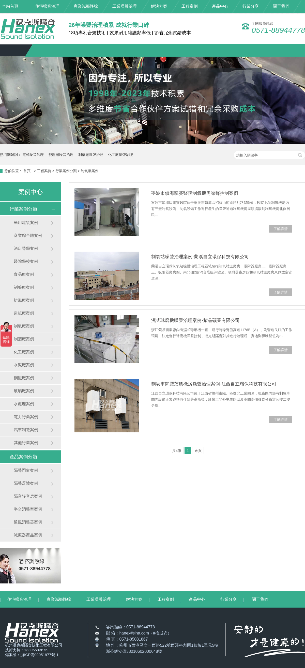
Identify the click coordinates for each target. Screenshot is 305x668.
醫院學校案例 (26, 261)
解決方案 (159, 6)
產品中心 (220, 6)
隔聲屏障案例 (26, 483)
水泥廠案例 (24, 365)
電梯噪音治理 (33, 155)
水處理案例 (24, 404)
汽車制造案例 (26, 430)
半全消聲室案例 (28, 509)
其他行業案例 (26, 443)
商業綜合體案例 (28, 235)
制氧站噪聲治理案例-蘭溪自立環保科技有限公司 (200, 256)
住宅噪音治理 (47, 6)
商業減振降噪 (86, 6)
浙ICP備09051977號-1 (39, 655)
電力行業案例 (26, 417)
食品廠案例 (24, 274)
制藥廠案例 (24, 287)
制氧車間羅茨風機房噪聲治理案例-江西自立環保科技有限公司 (213, 383)
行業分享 (250, 6)
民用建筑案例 (26, 222)
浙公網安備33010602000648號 (134, 651)
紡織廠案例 (24, 300)
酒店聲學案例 (26, 248)
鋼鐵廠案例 (24, 378)
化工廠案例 (24, 352)
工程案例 (189, 6)
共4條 (176, 451)
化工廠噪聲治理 (120, 155)
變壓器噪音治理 (61, 155)
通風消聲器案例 (28, 522)
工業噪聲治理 (124, 6)
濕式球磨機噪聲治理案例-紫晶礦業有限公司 (195, 320)
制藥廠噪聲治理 (90, 155)
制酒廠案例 (24, 339)
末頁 (198, 451)
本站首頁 (10, 6)
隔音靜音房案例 (28, 496)
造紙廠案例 (24, 313)
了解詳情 (280, 229)
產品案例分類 (23, 456)
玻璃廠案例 (24, 391)
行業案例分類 (66, 171)
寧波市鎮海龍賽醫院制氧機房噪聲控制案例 (194, 193)
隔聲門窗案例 (26, 470)
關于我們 (281, 6)
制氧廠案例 (90, 171)
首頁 (27, 171)
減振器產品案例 (28, 535)
